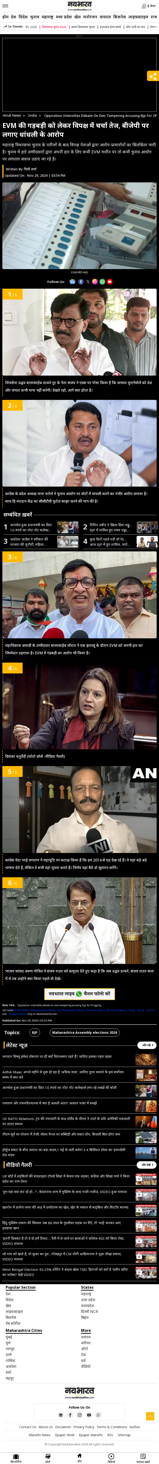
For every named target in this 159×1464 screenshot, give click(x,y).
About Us (46, 1427)
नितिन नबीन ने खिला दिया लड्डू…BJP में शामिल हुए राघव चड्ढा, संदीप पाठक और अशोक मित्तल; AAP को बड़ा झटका (111, 527)
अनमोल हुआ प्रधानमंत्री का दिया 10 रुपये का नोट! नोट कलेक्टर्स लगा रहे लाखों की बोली (31, 527)
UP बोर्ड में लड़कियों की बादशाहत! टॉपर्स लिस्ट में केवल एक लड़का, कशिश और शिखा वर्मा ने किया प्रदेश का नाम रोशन (66, 1179)
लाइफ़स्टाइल (138, 17)
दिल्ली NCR (89, 1311)
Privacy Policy (83, 1427)
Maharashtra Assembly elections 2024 (84, 1032)
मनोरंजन (90, 17)
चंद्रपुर (10, 1378)
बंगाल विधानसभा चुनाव (83, 27)
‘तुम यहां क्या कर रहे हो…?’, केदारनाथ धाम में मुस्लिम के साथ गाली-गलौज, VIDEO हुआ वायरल (64, 1191)
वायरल (105, 17)
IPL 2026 (31, 27)
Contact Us (27, 1427)
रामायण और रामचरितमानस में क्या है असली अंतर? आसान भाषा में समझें (49, 1103)
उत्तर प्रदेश (88, 1299)
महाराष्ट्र (47, 17)
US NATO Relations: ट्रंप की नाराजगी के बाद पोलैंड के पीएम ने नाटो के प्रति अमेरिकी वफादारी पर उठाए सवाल (66, 1121)
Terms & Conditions (112, 1427)
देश (13, 17)
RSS (110, 1435)
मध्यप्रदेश (87, 1305)
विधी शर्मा (30, 169)
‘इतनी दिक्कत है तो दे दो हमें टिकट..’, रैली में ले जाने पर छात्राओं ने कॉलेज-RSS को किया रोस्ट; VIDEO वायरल (63, 1241)
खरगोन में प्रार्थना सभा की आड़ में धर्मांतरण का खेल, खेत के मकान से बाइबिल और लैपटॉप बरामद (65, 1207)
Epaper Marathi (90, 1435)
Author (135, 1427)
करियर (86, 1342)
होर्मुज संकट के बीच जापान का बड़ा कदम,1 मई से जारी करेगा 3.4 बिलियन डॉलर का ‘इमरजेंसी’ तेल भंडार (64, 1152)
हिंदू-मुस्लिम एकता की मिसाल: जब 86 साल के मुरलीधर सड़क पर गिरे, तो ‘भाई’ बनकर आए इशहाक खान (61, 1225)
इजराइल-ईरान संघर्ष (110, 27)
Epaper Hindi (64, 1435)
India (32, 115)
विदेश (23, 17)
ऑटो (84, 1348)
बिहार (85, 1317)
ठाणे (9, 1354)
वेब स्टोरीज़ (13, 1323)
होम (5, 17)
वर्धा (8, 1372)
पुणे (8, 1342)
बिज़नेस (119, 17)
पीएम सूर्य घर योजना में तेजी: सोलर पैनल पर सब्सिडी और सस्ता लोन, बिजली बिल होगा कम (61, 1134)
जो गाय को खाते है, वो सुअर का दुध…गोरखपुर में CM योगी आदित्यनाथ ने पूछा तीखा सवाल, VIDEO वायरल (62, 1256)
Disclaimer (63, 1427)
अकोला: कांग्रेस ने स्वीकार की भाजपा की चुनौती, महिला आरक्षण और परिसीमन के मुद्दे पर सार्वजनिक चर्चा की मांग (31, 542)
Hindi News (12, 115)
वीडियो (85, 1366)
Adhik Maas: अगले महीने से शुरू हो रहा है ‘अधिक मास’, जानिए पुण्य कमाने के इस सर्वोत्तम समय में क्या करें (63, 1074)
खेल (77, 17)
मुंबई (9, 1337)
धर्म (83, 1360)
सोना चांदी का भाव (135, 27)
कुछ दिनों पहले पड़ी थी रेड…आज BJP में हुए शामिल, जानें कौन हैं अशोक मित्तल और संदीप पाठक (110, 542)
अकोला (11, 1366)
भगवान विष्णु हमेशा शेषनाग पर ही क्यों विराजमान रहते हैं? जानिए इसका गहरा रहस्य (57, 1056)
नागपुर (10, 1348)
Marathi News (39, 1435)
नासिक (10, 1360)
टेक (83, 1354)
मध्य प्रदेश (64, 17)
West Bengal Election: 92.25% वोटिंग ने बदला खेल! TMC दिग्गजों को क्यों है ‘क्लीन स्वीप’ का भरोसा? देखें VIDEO (65, 1272)
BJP (34, 1032)
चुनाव (34, 17)
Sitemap (124, 1435)
